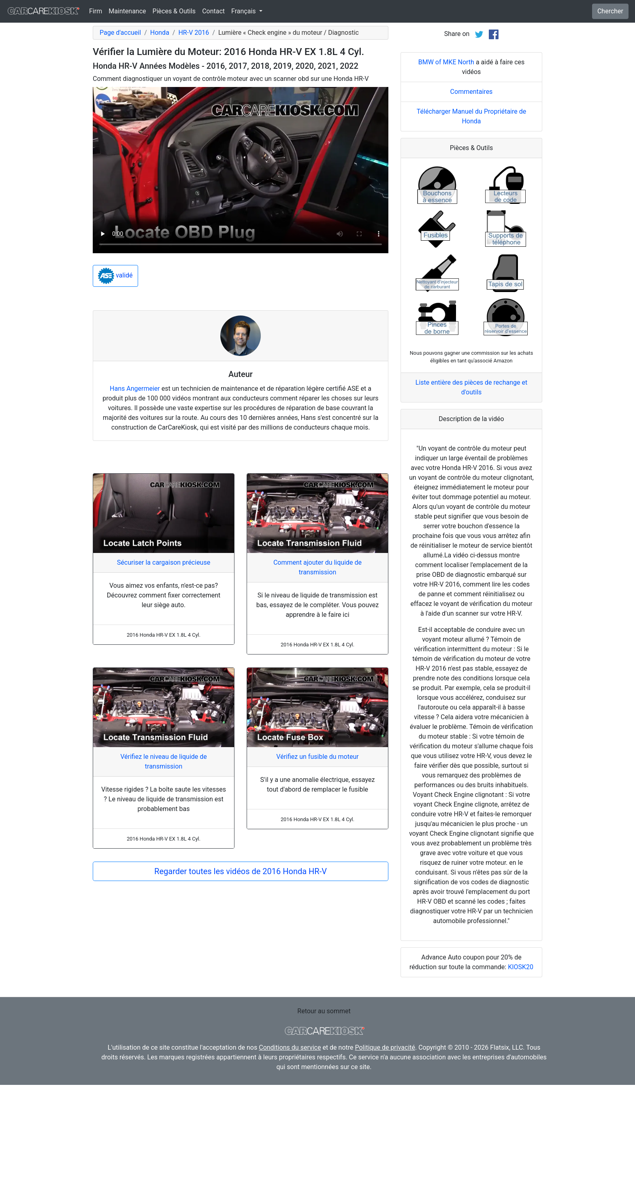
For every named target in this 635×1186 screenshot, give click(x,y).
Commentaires (471, 193)
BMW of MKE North (446, 163)
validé (115, 276)
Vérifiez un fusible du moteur (317, 756)
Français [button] (244, 11)
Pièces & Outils (174, 11)
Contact (213, 11)
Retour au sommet (323, 1112)
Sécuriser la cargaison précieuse (163, 562)
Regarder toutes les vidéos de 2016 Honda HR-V (240, 871)
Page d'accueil (120, 32)
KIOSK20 (520, 1068)
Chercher (610, 11)
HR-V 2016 (193, 32)
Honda (159, 32)
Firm (95, 11)
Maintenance (127, 11)
